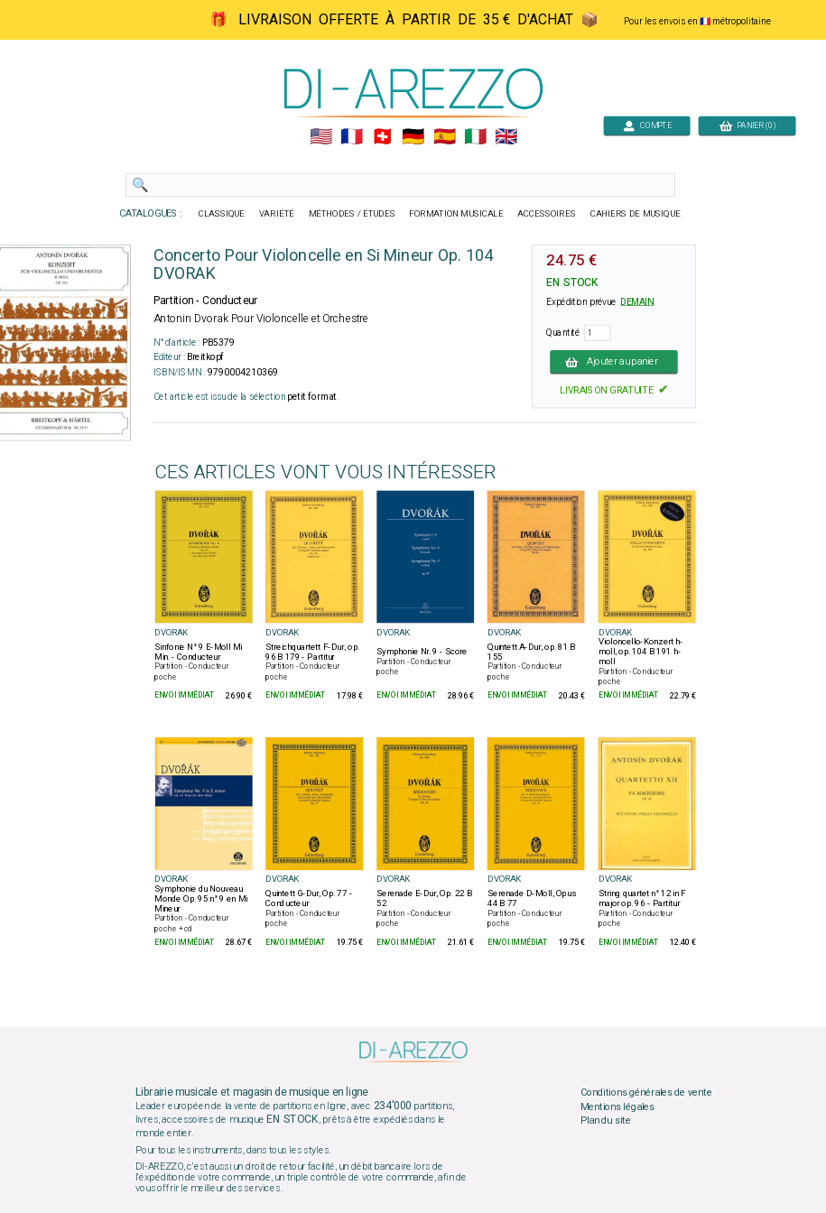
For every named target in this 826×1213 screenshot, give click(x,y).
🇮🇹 (474, 137)
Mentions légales (617, 1106)
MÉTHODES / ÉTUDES (351, 214)
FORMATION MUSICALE (456, 214)
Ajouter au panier (614, 362)
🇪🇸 (443, 137)
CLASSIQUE (221, 214)
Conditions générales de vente (645, 1093)
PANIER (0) (747, 125)
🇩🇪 (413, 137)
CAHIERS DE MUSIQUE (634, 214)
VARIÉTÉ (275, 214)
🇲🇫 (351, 137)
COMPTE (646, 125)
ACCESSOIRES (546, 214)
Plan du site (605, 1121)
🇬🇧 (506, 137)
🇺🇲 (320, 137)
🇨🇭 (382, 137)
